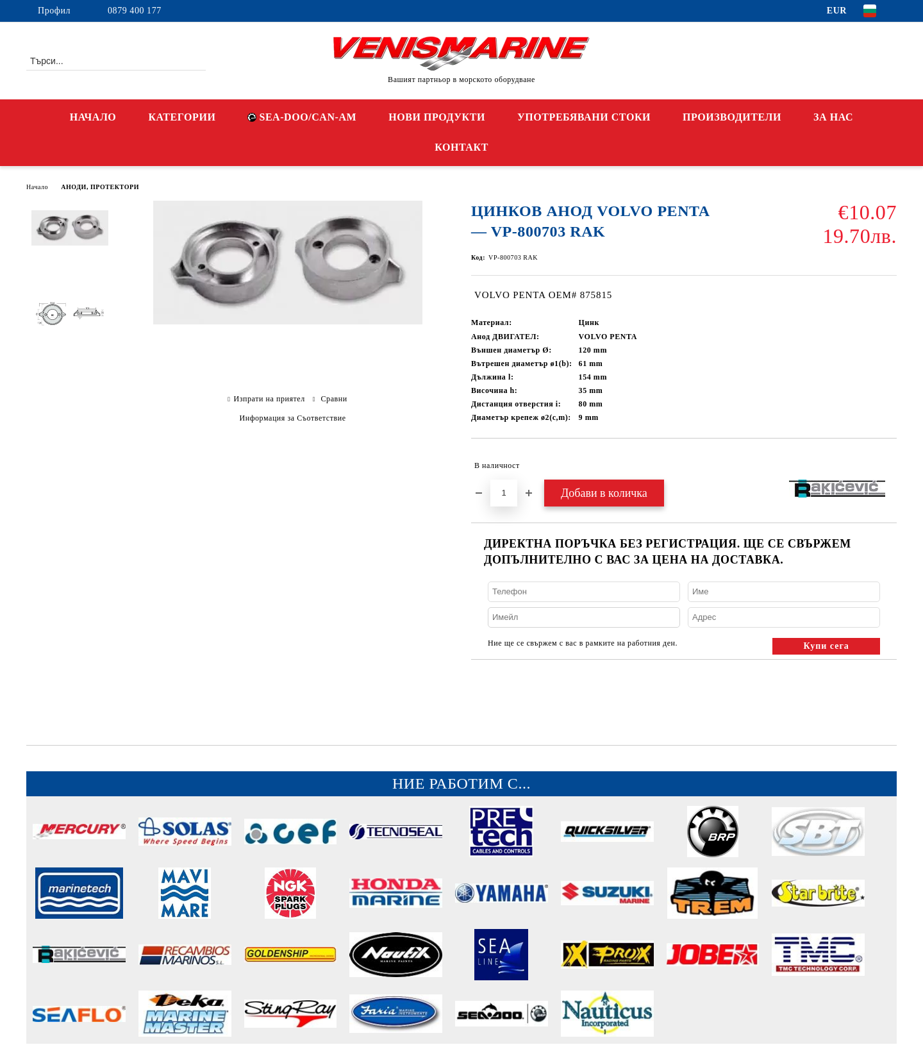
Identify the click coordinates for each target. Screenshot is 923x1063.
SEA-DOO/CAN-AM (301, 117)
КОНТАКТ (461, 147)
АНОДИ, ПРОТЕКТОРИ (100, 186)
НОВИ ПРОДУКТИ (436, 117)
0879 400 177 (135, 10)
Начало (37, 186)
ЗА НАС (833, 117)
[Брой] (503, 493)
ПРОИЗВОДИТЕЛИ (732, 117)
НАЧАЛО (93, 117)
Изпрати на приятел (268, 398)
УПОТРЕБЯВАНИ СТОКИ (584, 117)
